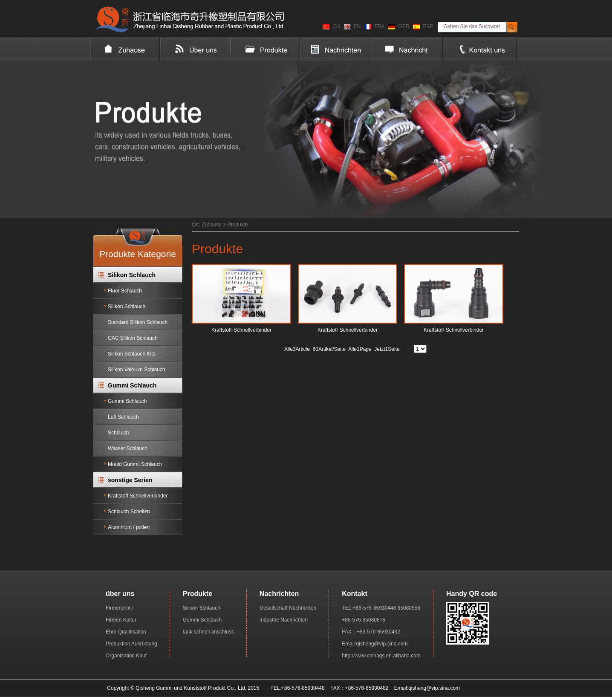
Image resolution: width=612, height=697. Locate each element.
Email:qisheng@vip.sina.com (374, 644)
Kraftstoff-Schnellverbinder (241, 330)
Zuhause (212, 225)
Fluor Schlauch (125, 291)
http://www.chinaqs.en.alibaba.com (381, 656)
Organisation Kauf (126, 656)
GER (403, 26)
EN (357, 26)
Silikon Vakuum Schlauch (136, 370)
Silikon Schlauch (132, 275)
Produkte (238, 225)
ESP (428, 26)
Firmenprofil (119, 608)
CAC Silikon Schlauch (133, 338)
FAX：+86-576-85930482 (371, 632)
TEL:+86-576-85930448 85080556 (381, 608)
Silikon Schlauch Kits (131, 354)
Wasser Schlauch (127, 448)
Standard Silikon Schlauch (137, 322)
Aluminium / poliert (129, 527)
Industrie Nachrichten (284, 620)
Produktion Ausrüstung (131, 644)
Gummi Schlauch (132, 385)
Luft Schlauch (123, 417)
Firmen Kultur (121, 620)
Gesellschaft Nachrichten (288, 608)
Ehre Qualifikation (126, 632)
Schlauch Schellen (129, 512)
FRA (379, 26)
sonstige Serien (130, 480)
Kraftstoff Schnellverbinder (138, 496)
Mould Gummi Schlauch (135, 464)
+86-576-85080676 (363, 620)
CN (336, 26)
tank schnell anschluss (208, 632)
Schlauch (118, 433)
